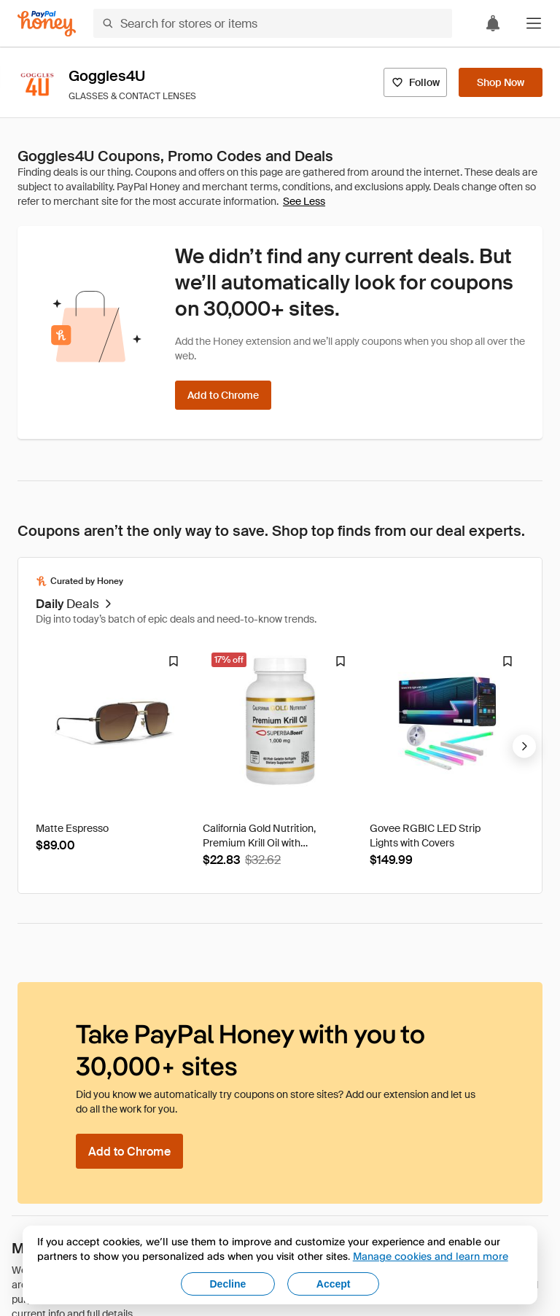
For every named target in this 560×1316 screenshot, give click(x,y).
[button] (533, 23)
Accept (333, 1284)
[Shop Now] (500, 82)
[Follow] (415, 82)
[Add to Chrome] (223, 395)
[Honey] (47, 23)
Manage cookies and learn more (430, 1256)
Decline (228, 1284)
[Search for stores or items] (272, 23)
